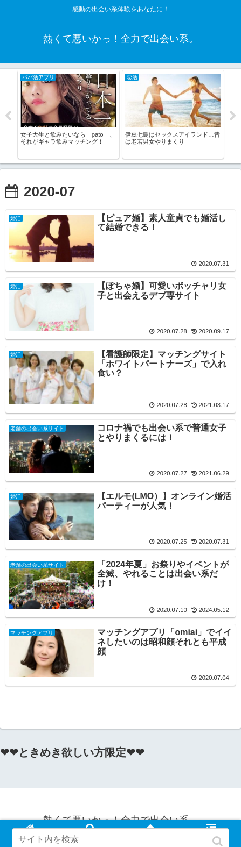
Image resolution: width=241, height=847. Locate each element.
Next (233, 116)
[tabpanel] (68, 114)
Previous (8, 116)
